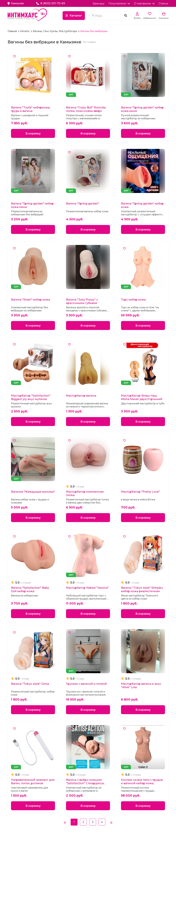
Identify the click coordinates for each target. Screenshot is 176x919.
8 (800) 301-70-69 (50, 3)
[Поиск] (125, 15)
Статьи (163, 3)
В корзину (33, 133)
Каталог (76, 15)
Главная (13, 31)
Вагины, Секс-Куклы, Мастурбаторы (55, 31)
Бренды (98, 3)
